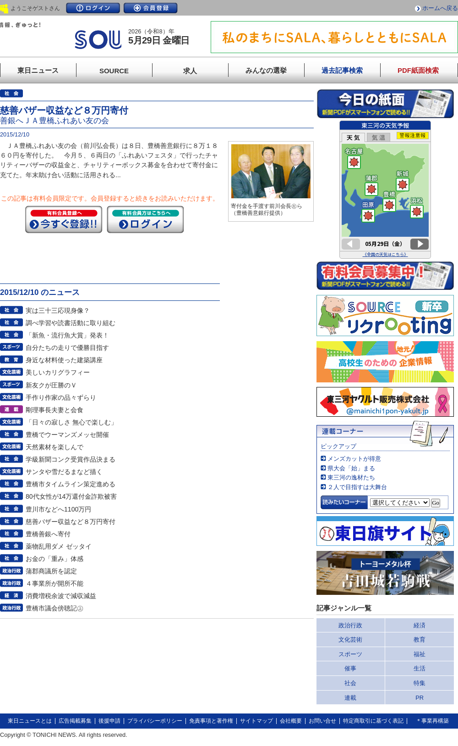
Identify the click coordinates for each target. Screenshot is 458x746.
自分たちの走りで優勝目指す (67, 347)
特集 (419, 683)
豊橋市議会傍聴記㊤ (54, 608)
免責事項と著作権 (211, 721)
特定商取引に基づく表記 (373, 721)
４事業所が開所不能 (54, 583)
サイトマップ (256, 721)
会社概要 (291, 721)
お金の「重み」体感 (54, 558)
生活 (419, 668)
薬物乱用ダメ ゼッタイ (59, 546)
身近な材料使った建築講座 (64, 360)
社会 (350, 683)
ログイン (93, 8)
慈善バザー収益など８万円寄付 (70, 521)
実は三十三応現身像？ (58, 310)
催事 (350, 668)
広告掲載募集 (75, 721)
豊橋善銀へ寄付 (48, 534)
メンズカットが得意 (354, 458)
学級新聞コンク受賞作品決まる (70, 459)
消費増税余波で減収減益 (61, 595)
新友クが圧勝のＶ (51, 385)
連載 (350, 697)
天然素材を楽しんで (54, 447)
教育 (419, 639)
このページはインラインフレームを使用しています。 (385, 189)
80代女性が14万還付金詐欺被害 (71, 496)
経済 (419, 625)
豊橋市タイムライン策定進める (70, 484)
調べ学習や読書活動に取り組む (70, 323)
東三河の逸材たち (351, 477)
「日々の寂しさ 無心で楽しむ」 (71, 422)
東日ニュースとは (30, 721)
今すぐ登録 (63, 219)
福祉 (419, 654)
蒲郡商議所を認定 (51, 571)
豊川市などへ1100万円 (58, 509)
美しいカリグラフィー (58, 372)
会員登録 (151, 8)
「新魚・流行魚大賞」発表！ (67, 335)
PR (419, 697)
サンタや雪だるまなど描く (64, 471)
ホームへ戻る (440, 8)
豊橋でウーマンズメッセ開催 (67, 434)
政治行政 (350, 625)
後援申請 (109, 721)
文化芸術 (350, 639)
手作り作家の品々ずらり (61, 397)
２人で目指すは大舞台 (357, 487)
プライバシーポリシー (154, 721)
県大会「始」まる (351, 468)
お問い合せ (322, 721)
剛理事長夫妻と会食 (54, 410)
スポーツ (350, 654)
